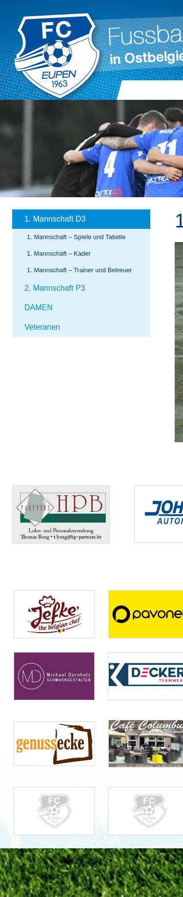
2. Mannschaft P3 (54, 288)
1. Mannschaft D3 (54, 219)
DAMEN (38, 307)
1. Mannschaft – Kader (59, 253)
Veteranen (42, 327)
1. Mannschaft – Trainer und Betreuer (79, 270)
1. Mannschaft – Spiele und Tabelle (76, 237)
